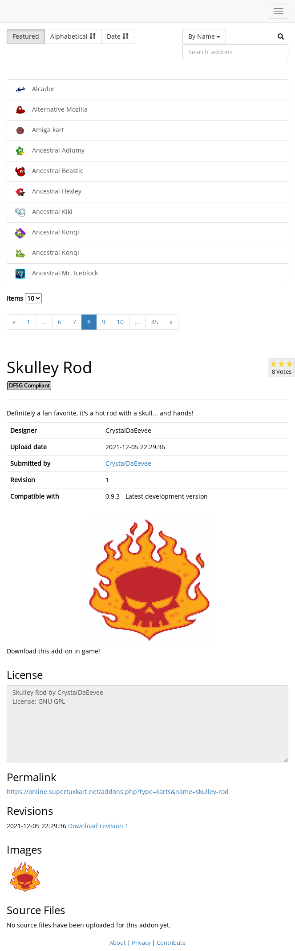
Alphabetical (73, 36)
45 (154, 322)
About (117, 943)
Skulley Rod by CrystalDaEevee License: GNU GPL (147, 723)
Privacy (141, 943)
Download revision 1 (98, 826)
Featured (25, 36)
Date (118, 36)
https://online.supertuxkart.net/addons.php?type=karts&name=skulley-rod (118, 791)
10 (120, 322)
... (44, 322)
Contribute (171, 943)
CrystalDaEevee (128, 463)
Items (24, 298)
